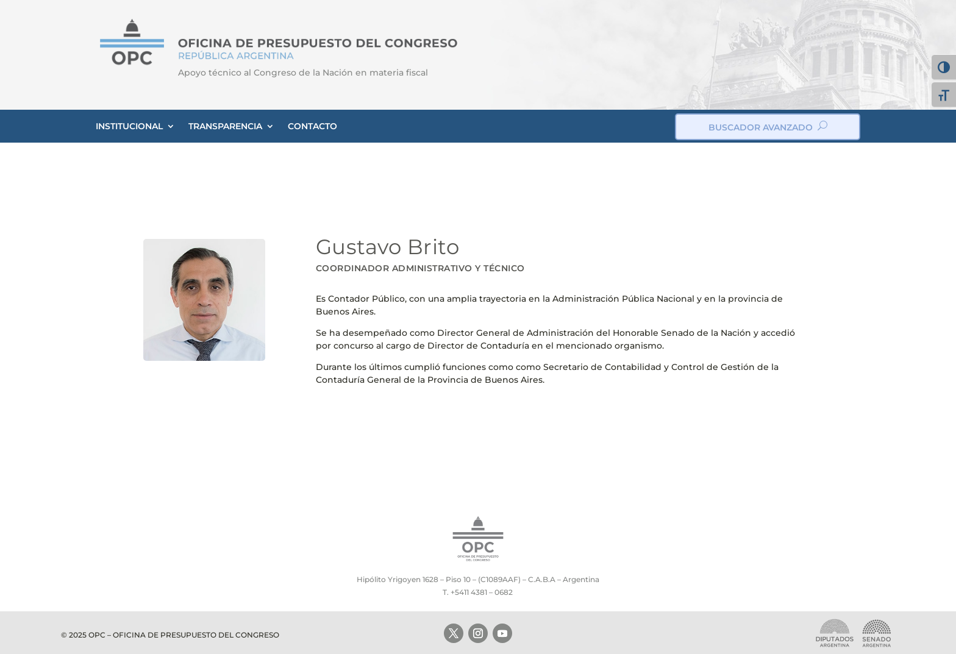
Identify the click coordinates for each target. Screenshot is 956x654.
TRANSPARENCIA (225, 126)
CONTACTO (312, 126)
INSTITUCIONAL (129, 126)
